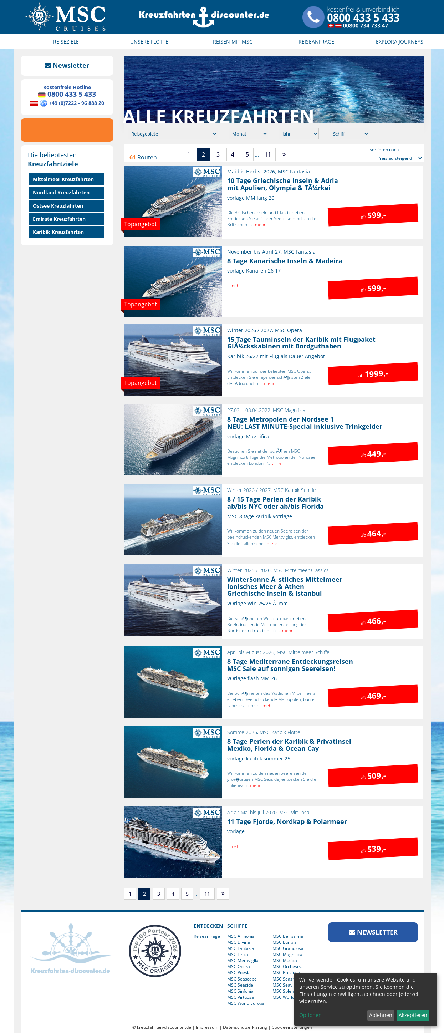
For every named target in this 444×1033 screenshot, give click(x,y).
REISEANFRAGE (316, 41)
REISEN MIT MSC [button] (232, 41)
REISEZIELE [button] (66, 41)
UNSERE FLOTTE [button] (149, 41)
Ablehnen (380, 1015)
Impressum (207, 1027)
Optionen (310, 1015)
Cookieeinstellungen (292, 1027)
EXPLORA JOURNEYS (399, 41)
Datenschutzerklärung (245, 1027)
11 (268, 154)
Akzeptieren (413, 1015)
